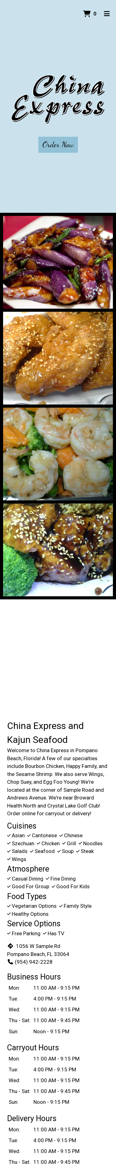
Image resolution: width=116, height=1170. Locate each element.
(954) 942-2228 (30, 962)
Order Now (58, 144)
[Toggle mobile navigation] (107, 14)
